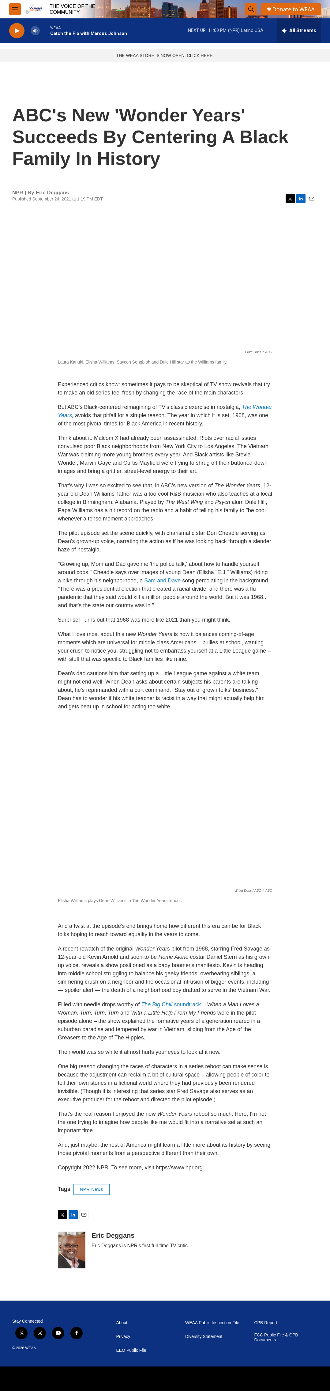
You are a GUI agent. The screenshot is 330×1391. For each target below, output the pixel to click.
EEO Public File (131, 1350)
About (121, 1322)
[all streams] (299, 30)
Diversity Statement (203, 1336)
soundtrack (171, 1004)
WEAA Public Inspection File (212, 1322)
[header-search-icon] (251, 9)
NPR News (91, 1189)
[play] (17, 30)
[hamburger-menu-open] (15, 9)
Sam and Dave (162, 580)
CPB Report (265, 1322)
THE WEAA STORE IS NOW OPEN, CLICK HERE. (165, 55)
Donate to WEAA (293, 9)
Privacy (123, 1336)
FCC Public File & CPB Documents (276, 1337)
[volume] (35, 31)
